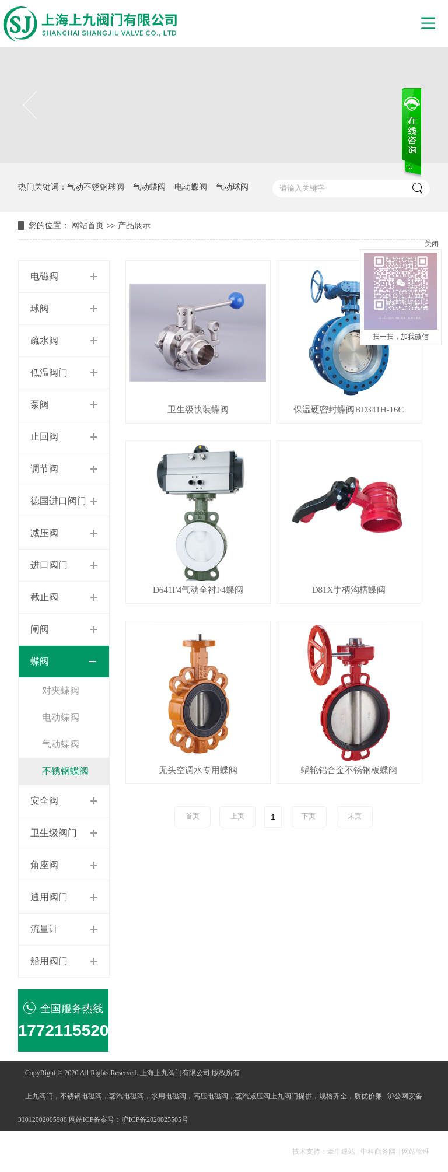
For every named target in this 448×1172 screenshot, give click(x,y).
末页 (355, 816)
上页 (237, 816)
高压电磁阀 (210, 1096)
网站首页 (87, 225)
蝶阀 (39, 661)
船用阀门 (49, 961)
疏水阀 (44, 340)
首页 (193, 816)
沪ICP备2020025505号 (154, 1119)
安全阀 (44, 801)
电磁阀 (44, 276)
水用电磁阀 (168, 1096)
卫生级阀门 (53, 833)
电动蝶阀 (190, 187)
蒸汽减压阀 (252, 1096)
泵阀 (39, 405)
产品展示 (134, 225)
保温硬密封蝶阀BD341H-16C (348, 409)
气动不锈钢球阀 (95, 187)
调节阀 (44, 469)
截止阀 (44, 597)
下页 (309, 816)
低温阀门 (49, 372)
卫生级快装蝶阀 (198, 409)
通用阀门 (49, 897)
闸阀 (39, 629)
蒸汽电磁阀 (126, 1096)
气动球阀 (232, 187)
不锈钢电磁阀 (81, 1096)
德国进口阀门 (58, 501)
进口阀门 (49, 565)
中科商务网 (378, 1151)
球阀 (39, 308)
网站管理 (416, 1151)
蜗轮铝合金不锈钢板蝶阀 (349, 770)
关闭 (432, 244)
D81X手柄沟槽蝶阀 (349, 590)
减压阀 (44, 533)
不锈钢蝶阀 (65, 771)
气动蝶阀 (149, 187)
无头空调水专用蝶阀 (198, 770)
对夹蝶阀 (60, 690)
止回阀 (44, 437)
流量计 (44, 929)
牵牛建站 (341, 1151)
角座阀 (44, 865)
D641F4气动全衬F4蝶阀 (198, 590)
